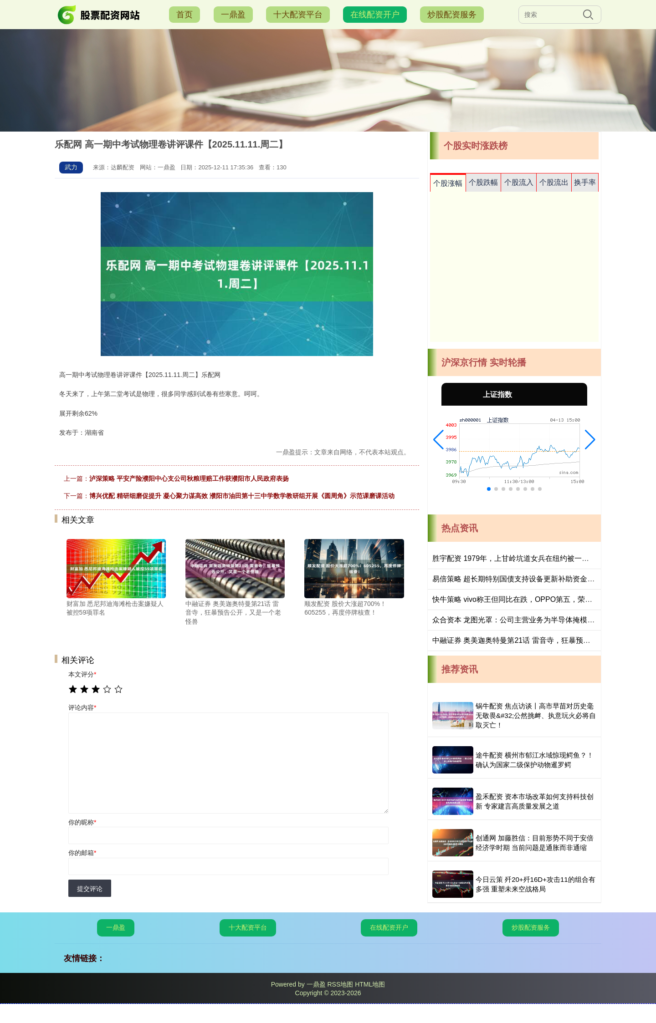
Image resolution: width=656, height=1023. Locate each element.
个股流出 (554, 182)
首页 (184, 14)
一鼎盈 (233, 14)
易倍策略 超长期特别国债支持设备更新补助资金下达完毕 (524, 579)
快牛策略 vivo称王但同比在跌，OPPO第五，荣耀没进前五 (526, 599)
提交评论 (89, 888)
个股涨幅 (447, 183)
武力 (71, 167)
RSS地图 (340, 984)
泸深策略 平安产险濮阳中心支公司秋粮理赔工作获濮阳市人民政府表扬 (189, 478)
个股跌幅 (483, 182)
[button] (438, 440)
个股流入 (518, 182)
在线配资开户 (375, 14)
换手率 (585, 182)
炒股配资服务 (452, 14)
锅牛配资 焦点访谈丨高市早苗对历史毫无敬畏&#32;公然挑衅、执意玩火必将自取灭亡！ (536, 715)
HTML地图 (370, 984)
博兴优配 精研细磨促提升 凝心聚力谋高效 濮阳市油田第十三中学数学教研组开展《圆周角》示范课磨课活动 (242, 495)
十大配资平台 (298, 14)
